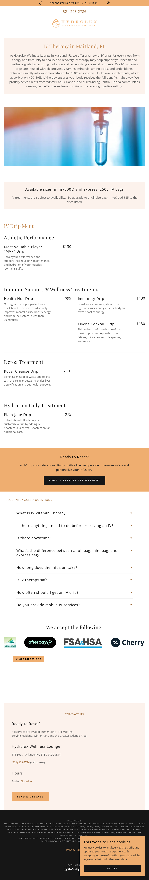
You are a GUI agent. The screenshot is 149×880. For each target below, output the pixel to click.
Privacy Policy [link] (74, 850)
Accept (112, 868)
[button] (14, 23)
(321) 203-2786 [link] (21, 762)
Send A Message (30, 796)
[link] (74, 23)
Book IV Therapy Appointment (74, 480)
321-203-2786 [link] (74, 11)
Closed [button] (24, 781)
